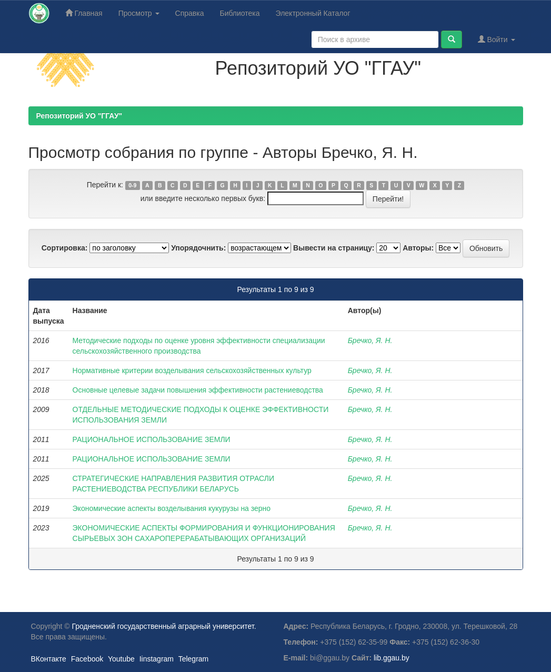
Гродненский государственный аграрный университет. (164, 626)
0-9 (132, 185)
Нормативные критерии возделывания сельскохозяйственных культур (192, 370)
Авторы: (418, 248)
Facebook (87, 659)
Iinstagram (156, 659)
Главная (84, 12)
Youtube (121, 659)
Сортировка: (65, 248)
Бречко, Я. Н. (370, 340)
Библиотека (239, 13)
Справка (189, 13)
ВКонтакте (48, 659)
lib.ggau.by (391, 658)
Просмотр (138, 13)
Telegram (193, 659)
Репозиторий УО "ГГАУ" (79, 116)
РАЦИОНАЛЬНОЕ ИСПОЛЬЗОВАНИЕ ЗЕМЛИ (152, 439)
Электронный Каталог (313, 13)
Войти (496, 39)
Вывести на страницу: (333, 248)
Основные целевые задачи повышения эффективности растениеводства (198, 390)
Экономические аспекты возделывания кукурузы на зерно (172, 508)
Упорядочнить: (198, 248)
